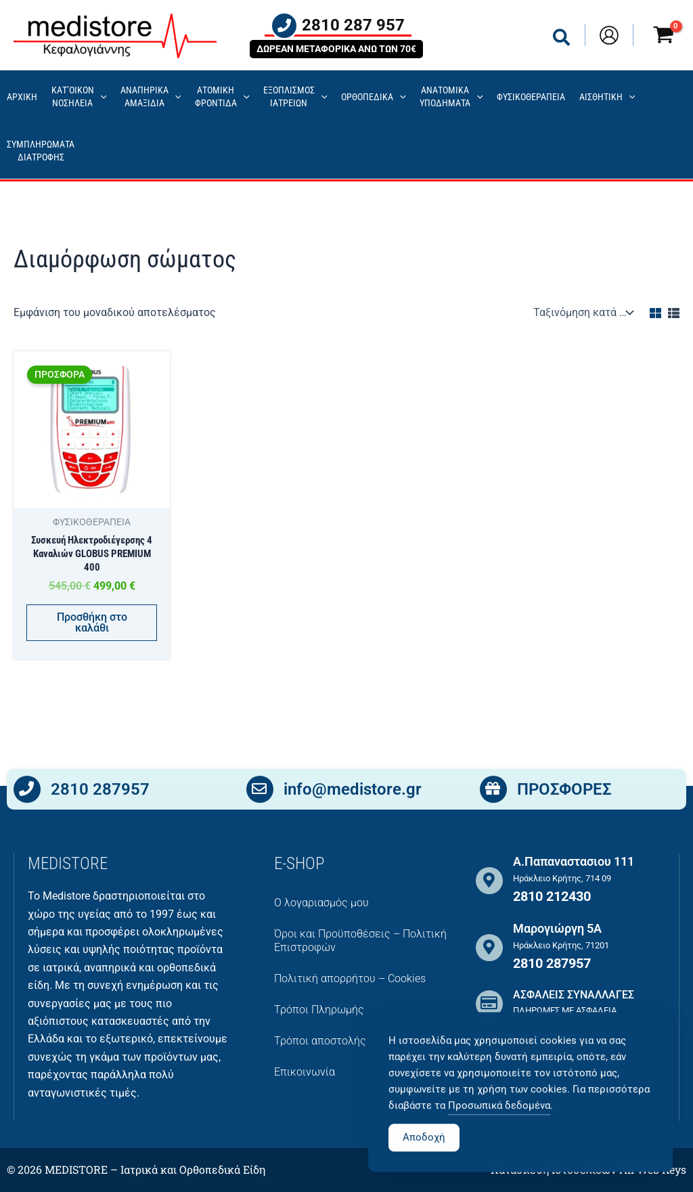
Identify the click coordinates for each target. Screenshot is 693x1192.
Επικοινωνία (304, 1071)
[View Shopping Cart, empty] (663, 36)
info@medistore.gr (353, 791)
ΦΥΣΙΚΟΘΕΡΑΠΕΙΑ (531, 97)
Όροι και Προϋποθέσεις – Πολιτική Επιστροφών (360, 940)
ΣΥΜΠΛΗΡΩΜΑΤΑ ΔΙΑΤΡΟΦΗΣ (40, 151)
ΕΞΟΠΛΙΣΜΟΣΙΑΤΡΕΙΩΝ (295, 97)
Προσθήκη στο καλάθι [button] (92, 624)
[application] (100, 97)
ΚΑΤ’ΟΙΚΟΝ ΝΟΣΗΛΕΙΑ (79, 97)
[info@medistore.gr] (259, 791)
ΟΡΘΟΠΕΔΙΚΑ (373, 97)
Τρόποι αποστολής (320, 1040)
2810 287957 (100, 791)
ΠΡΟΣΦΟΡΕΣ (564, 791)
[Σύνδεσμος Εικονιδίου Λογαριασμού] (609, 35)
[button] (562, 40)
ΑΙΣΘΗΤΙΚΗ (607, 97)
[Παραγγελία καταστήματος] (582, 312)
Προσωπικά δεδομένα (499, 1134)
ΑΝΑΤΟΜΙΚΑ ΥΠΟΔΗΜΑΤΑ (451, 97)
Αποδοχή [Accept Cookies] (424, 1166)
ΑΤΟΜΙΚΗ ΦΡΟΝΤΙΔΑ (222, 97)
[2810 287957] (27, 791)
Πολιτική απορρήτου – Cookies (350, 978)
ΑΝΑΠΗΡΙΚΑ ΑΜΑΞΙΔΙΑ (150, 97)
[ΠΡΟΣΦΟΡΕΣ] (493, 791)
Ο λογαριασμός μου (321, 902)
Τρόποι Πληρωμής (319, 1009)
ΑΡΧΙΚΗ (22, 97)
